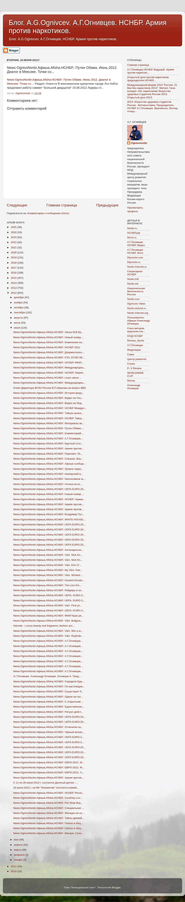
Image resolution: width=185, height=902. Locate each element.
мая (16, 839)
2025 (14, 227)
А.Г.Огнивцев (135, 345)
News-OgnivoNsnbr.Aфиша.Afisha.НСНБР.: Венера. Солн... (48, 833)
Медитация (134, 349)
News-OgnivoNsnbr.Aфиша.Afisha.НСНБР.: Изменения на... (48, 342)
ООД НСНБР (135, 336)
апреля (18, 844)
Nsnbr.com (133, 299)
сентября (20, 312)
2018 (14, 262)
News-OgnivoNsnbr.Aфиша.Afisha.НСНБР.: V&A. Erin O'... (47, 565)
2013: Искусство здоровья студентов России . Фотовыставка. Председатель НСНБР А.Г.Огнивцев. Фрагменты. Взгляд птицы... (152, 106)
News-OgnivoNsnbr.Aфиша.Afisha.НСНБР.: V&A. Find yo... (47, 605)
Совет (131, 354)
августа (19, 317)
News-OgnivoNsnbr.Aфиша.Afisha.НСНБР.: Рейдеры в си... (48, 590)
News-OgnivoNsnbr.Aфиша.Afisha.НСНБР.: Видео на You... (48, 397)
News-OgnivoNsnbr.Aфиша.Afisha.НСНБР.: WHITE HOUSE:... (49, 519)
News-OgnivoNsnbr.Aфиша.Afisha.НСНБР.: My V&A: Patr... (47, 570)
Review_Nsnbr (135, 340)
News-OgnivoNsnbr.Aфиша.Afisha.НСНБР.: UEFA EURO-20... (49, 489)
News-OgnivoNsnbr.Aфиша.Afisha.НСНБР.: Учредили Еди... (48, 681)
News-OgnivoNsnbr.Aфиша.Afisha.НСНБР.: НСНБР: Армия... (49, 499)
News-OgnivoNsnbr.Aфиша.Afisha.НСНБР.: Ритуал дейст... (48, 711)
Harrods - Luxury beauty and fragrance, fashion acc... (44, 625)
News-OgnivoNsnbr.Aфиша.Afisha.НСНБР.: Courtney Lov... (47, 797)
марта (18, 849)
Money (131, 380)
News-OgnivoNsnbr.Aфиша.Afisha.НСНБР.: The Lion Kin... (47, 585)
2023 (14, 237)
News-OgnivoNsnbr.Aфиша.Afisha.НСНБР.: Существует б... (48, 691)
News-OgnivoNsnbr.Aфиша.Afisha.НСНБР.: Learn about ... (47, 377)
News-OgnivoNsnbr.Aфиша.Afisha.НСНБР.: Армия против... (48, 448)
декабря (19, 297)
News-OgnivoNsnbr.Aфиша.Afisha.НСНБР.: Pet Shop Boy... (48, 802)
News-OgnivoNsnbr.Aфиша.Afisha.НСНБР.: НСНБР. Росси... (48, 792)
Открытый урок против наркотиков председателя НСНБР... (148, 79)
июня (17, 327)
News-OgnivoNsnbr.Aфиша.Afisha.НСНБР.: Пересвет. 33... (47, 453)
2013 (14, 287)
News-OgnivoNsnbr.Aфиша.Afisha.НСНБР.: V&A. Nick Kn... (47, 554)
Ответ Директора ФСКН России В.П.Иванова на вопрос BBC (49, 387)
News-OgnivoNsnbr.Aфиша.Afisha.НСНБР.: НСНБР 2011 (46, 347)
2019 (14, 257)
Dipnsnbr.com (135, 257)
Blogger (116, 887)
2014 (14, 282)
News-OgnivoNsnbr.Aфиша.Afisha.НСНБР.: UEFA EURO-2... (48, 737)
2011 (14, 866)
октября (19, 307)
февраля (19, 854)
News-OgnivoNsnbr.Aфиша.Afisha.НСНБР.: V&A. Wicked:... (48, 575)
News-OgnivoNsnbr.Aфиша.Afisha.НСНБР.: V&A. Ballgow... (47, 620)
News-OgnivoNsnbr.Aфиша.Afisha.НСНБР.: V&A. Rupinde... (48, 635)
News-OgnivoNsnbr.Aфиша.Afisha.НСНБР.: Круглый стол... (48, 443)
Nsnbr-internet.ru (137, 266)
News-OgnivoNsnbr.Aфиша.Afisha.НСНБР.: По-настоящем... (49, 686)
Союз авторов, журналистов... (136, 330)
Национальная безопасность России (136, 291)
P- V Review (134, 368)
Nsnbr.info (133, 279)
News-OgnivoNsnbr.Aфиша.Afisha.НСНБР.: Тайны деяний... (48, 818)
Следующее (17, 205)
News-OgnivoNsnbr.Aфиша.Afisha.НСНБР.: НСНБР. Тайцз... (48, 418)
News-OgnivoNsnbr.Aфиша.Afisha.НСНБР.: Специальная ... (48, 808)
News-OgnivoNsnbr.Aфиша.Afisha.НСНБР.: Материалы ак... (48, 423)
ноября (18, 302)
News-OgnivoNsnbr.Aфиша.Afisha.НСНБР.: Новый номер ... (48, 337)
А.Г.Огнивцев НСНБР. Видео (136, 244)
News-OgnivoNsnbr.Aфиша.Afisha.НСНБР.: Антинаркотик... (48, 549)
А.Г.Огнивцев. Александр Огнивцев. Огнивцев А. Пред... (47, 676)
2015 (14, 277)
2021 (14, 247)
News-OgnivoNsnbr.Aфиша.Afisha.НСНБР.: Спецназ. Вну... (48, 458)
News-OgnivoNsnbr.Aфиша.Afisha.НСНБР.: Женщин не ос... (48, 813)
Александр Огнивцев (133, 387)
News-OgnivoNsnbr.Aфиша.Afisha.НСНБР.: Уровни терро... (48, 468)
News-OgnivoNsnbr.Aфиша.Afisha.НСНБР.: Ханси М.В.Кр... (48, 332)
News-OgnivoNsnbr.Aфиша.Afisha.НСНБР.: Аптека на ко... (47, 484)
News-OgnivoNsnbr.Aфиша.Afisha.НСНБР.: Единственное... (48, 706)
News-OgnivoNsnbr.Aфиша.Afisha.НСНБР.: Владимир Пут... (48, 514)
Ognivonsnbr (139, 143)
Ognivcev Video (136, 303)
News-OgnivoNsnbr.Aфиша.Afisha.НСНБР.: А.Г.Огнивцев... (48, 438)
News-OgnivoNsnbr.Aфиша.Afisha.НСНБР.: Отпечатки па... (48, 727)
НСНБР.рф (133, 232)
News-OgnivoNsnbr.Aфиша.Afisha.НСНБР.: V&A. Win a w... (48, 630)
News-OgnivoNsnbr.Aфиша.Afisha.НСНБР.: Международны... (49, 367)
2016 (14, 272)
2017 (14, 267)
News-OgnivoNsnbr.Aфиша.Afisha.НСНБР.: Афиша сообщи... (49, 463)
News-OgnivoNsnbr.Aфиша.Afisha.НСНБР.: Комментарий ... (48, 433)
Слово (131, 363)
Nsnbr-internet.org (137, 312)
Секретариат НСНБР (135, 273)
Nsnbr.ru (132, 228)
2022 (14, 242)
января (18, 859)
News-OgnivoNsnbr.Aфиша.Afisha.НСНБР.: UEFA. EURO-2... (49, 595)
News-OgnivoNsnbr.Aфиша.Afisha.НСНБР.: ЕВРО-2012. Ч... (48, 772)
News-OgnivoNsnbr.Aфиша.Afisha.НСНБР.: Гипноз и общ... (48, 823)
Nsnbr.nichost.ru (136, 308)
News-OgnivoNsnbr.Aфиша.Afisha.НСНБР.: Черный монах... (48, 732)
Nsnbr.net (132, 283)
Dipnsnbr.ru (133, 262)
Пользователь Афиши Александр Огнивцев (138, 320)
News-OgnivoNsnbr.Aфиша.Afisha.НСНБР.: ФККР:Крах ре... (48, 615)
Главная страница (61, 205)
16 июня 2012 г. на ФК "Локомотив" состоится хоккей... (46, 787)
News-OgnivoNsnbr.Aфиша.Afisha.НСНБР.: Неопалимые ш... (49, 478)
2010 (14, 871)
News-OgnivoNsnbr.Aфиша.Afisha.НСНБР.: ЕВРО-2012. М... (48, 762)
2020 (14, 252)
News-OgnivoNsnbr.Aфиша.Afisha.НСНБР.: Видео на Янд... (48, 403)
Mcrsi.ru (131, 237)
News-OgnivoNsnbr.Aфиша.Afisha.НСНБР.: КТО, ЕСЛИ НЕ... (49, 357)
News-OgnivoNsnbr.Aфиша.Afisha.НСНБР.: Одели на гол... (48, 696)
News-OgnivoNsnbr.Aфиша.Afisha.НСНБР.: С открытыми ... (48, 701)
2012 (14, 292)
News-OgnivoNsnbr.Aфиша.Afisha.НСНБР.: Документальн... (48, 352)
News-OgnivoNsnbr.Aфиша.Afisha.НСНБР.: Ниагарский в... (48, 473)
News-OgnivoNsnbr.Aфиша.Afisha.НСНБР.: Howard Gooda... (48, 580)
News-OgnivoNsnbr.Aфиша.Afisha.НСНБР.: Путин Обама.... (48, 428)
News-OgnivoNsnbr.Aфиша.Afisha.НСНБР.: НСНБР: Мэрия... (49, 372)
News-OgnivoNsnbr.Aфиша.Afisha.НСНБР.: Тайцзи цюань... (48, 413)
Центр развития (136, 359)
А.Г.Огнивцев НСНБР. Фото (135, 251)
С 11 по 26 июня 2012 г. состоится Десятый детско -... (45, 782)
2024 (14, 232)
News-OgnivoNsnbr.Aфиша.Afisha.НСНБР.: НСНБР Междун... (49, 408)
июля (17, 322)
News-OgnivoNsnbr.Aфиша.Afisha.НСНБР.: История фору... (48, 392)
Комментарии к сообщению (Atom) (48, 213)
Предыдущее (107, 205)
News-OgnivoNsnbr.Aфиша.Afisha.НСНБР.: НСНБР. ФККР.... (48, 362)
